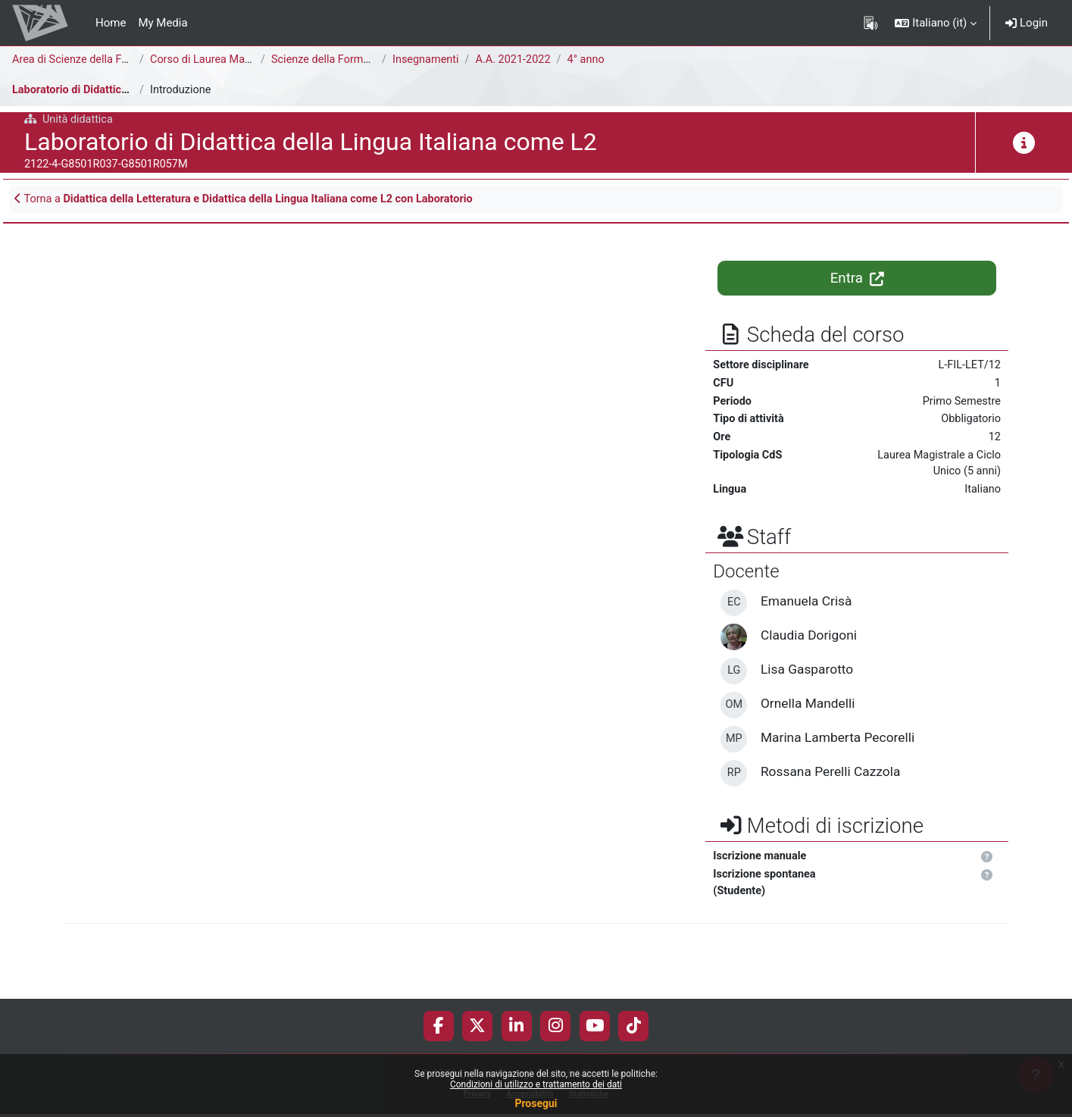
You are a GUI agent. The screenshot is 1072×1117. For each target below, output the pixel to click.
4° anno (592, 60)
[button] (935, 22)
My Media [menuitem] (162, 23)
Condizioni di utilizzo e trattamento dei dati (536, 1084)
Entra (857, 279)
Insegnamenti (426, 60)
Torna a (252, 200)
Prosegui (535, 1103)
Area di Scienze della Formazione (96, 60)
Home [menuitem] (110, 23)
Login (1026, 23)
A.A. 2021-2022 (517, 60)
